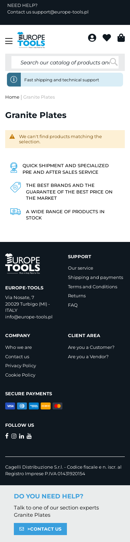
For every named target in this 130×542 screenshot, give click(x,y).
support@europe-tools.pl (60, 12)
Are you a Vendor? (88, 356)
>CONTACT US (44, 529)
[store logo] (31, 40)
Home (12, 97)
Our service (80, 268)
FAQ (73, 305)
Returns (77, 295)
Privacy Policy (20, 365)
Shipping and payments (95, 277)
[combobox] (65, 62)
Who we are (18, 347)
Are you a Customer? (91, 347)
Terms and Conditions (92, 286)
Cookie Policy (20, 375)
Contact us (17, 356)
